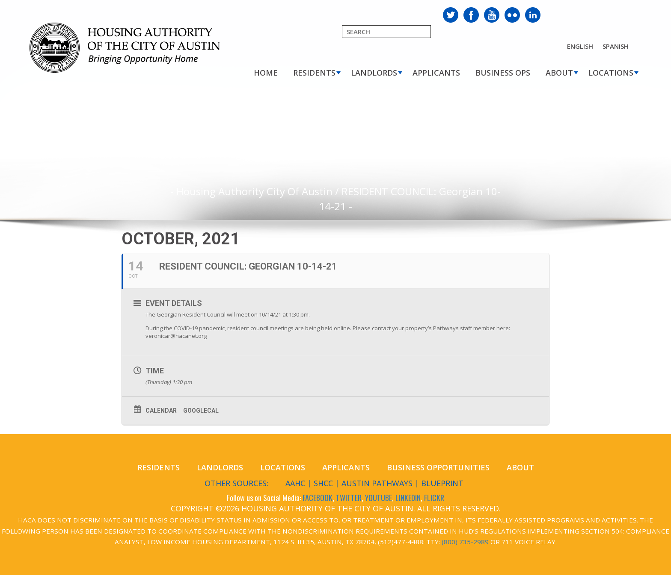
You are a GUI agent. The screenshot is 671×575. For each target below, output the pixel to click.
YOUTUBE (378, 497)
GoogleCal (201, 410)
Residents (314, 72)
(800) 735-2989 (465, 541)
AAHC (295, 483)
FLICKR (434, 497)
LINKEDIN (408, 497)
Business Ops (502, 72)
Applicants (436, 72)
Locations (610, 72)
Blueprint (442, 483)
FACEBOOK (318, 497)
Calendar (161, 410)
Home (266, 72)
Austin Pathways (377, 483)
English (580, 46)
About (559, 72)
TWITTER (349, 497)
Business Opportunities (438, 467)
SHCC (323, 483)
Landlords (374, 72)
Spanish (616, 46)
